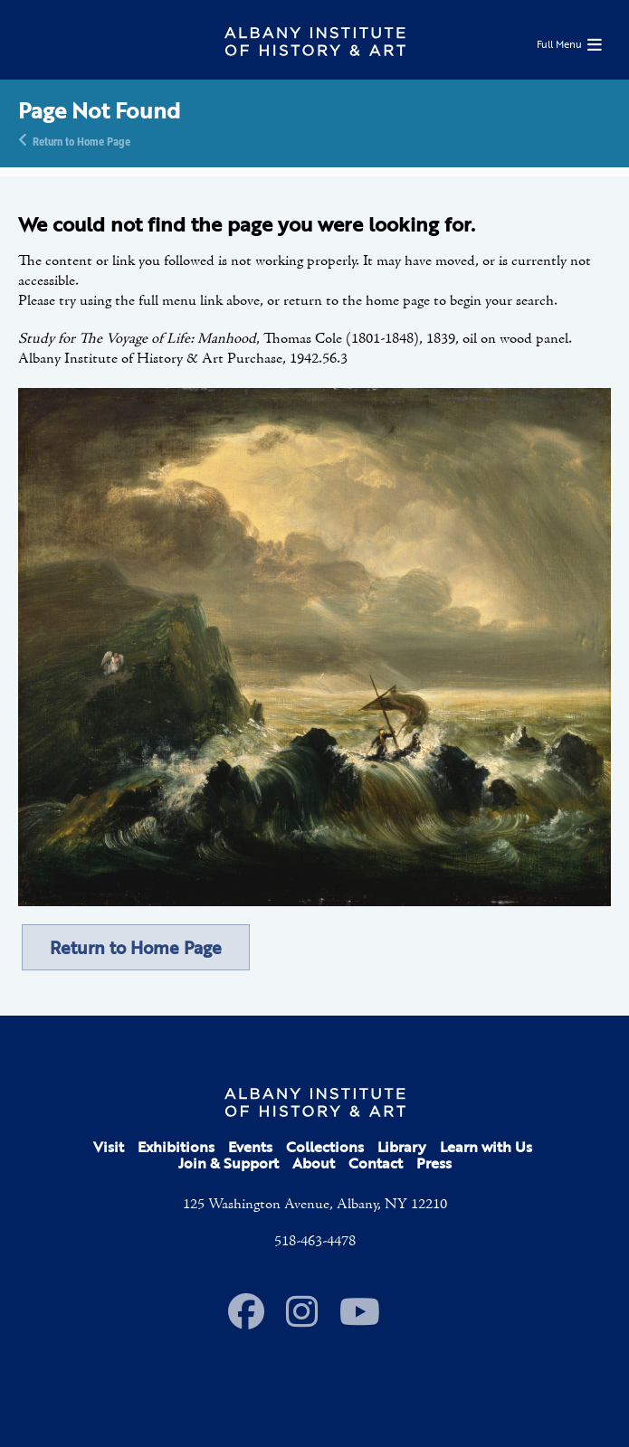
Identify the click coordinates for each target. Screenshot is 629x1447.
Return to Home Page (81, 140)
